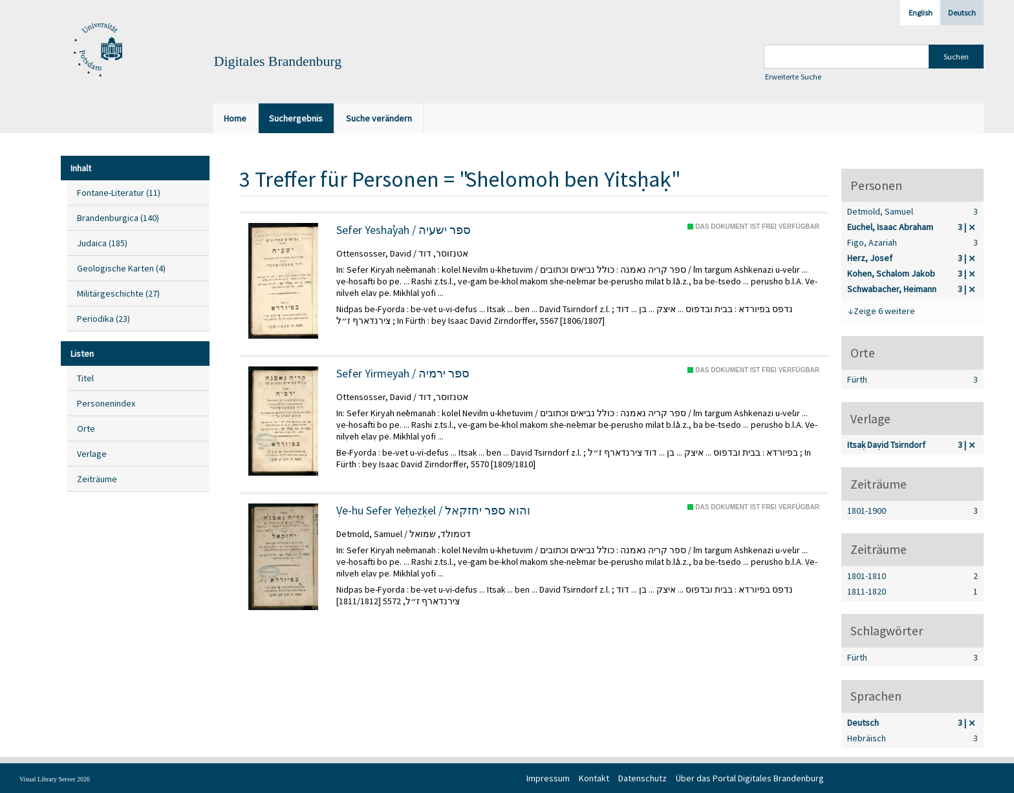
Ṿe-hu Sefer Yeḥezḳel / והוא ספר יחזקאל (433, 510)
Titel (85, 378)
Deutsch (962, 12)
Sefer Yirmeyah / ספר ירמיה (402, 373)
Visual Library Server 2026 (54, 779)
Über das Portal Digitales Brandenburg (750, 778)
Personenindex (106, 403)
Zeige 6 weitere (884, 311)
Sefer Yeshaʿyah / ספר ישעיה (403, 230)
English (921, 12)
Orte (86, 428)
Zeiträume (97, 479)
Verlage (92, 454)
